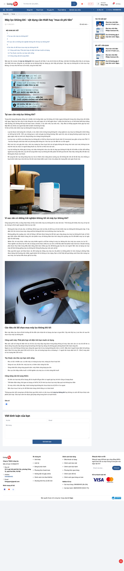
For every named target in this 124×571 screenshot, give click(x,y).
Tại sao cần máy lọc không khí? (18, 36)
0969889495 (9, 476)
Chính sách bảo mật (70, 463)
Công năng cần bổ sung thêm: (19, 56)
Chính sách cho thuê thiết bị (43, 477)
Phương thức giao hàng (71, 470)
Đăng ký (116, 468)
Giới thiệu (38, 459)
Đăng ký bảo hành (40, 467)
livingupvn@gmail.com (12, 481)
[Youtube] (9, 489)
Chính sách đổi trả (70, 474)
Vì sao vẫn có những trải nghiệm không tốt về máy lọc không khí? (29, 42)
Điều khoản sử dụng (70, 459)
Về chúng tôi (37, 457)
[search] (75, 4)
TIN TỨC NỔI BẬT (101, 19)
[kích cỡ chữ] (84, 24)
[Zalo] (13, 489)
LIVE (91, 3)
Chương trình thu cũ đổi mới (43, 481)
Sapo (71, 498)
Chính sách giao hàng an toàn (73, 477)
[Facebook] (5, 489)
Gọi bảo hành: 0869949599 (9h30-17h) (76, 488)
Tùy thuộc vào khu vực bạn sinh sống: (22, 53)
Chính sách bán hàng (69, 457)
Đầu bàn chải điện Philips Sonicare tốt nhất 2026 (112, 30)
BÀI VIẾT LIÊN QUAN (102, 45)
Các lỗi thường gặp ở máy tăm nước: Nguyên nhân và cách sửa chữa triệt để (113, 36)
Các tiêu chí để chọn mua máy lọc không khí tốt (23, 47)
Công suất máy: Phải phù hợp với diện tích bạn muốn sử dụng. (30, 50)
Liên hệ (37, 463)
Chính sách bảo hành (71, 467)
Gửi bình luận (47, 442)
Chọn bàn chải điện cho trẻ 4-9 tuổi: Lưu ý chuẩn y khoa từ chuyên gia (113, 23)
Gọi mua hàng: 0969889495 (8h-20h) (76, 484)
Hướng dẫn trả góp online (43, 474)
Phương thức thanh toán (42, 470)
